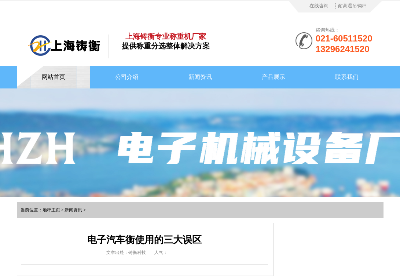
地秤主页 (51, 210)
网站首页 (53, 77)
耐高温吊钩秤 (352, 5)
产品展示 (273, 77)
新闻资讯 (200, 77)
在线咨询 (319, 5)
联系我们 (347, 77)
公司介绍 (127, 77)
